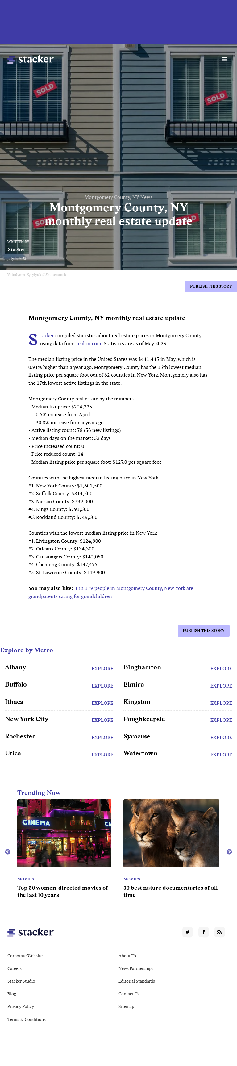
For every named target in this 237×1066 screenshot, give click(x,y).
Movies (25, 879)
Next (229, 852)
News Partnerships (135, 968)
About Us (127, 956)
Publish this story (211, 286)
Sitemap (126, 1006)
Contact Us (128, 994)
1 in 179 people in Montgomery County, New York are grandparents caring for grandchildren (110, 592)
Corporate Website (25, 956)
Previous (8, 852)
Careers (14, 968)
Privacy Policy (20, 1006)
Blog (11, 994)
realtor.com (88, 343)
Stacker (17, 250)
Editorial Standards (136, 981)
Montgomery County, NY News (118, 197)
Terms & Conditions (26, 1019)
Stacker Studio (21, 981)
